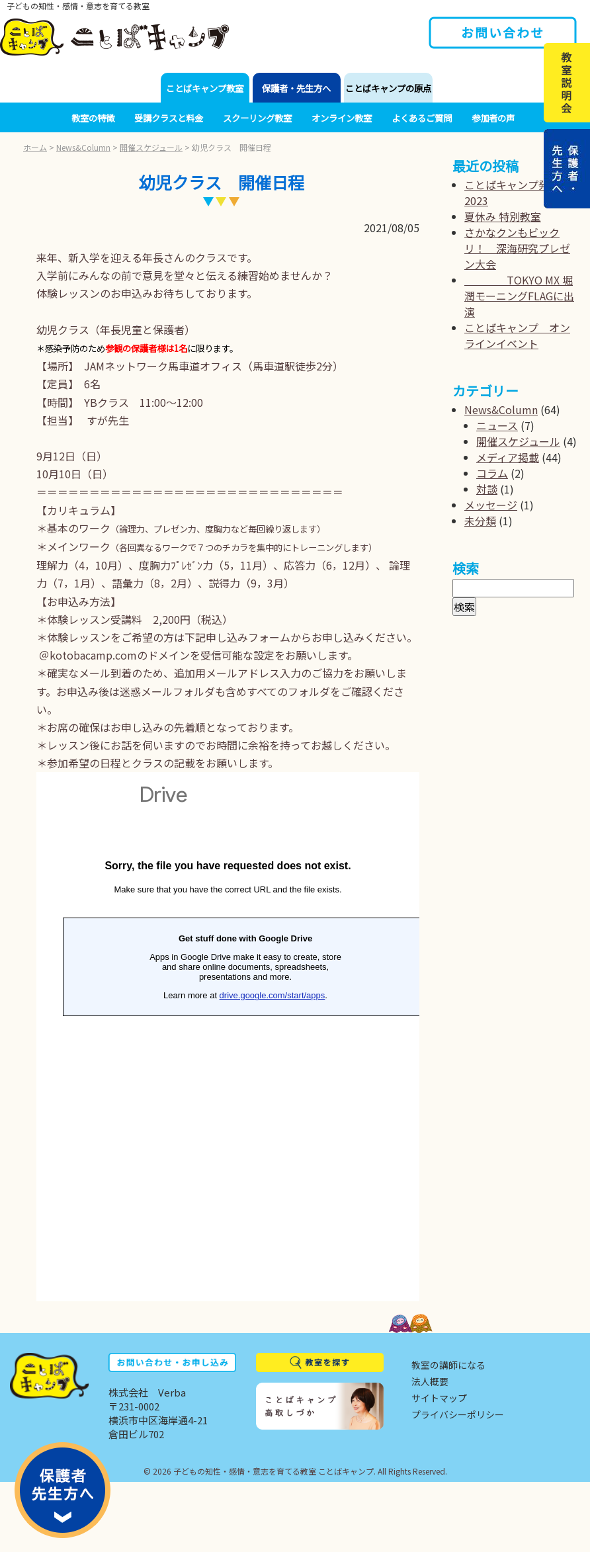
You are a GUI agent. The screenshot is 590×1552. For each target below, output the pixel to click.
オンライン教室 (342, 117)
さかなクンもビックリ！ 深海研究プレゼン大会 (517, 248)
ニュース (497, 425)
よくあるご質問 (422, 117)
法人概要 (429, 1381)
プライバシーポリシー (457, 1414)
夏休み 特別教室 (502, 216)
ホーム (35, 147)
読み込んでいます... (227, 1036)
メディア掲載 (507, 457)
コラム (492, 473)
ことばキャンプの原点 (388, 88)
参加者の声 (493, 117)
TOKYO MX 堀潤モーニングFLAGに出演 (519, 296)
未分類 (480, 521)
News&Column (83, 147)
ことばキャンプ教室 (204, 88)
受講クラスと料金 (168, 117)
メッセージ (490, 505)
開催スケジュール (151, 147)
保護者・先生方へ (296, 88)
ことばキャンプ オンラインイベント (517, 335)
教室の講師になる (448, 1364)
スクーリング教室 (257, 117)
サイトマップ (439, 1397)
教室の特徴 (92, 117)
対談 (486, 489)
